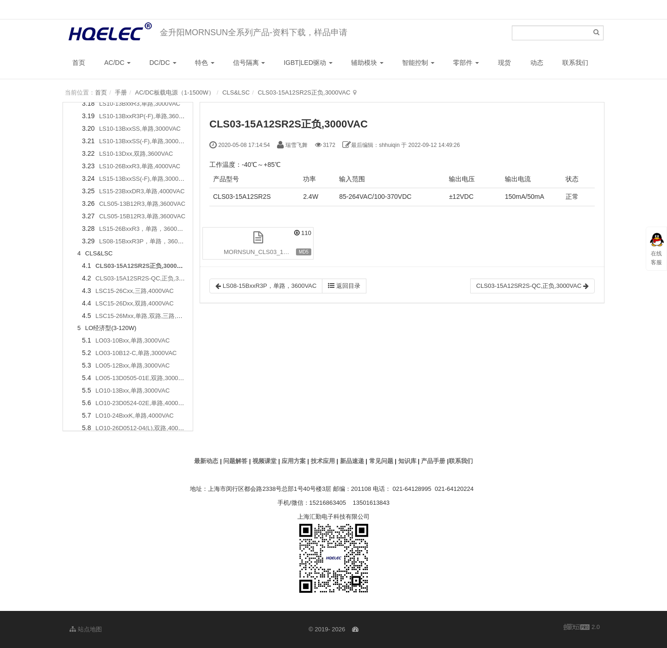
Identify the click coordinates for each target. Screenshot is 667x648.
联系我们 (575, 62)
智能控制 (418, 62)
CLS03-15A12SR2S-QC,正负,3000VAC (148, 278)
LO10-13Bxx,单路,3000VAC (132, 390)
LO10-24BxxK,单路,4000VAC (134, 415)
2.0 (582, 627)
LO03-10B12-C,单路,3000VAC (135, 352)
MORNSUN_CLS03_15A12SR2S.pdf (269, 251)
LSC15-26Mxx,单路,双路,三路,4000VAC (148, 315)
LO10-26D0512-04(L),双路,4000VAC (144, 428)
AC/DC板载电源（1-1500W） (174, 92)
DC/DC (162, 62)
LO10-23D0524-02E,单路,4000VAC (142, 403)
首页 (78, 62)
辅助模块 (367, 62)
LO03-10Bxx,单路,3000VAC (132, 340)
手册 (121, 92)
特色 (204, 62)
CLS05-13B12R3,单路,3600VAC (142, 203)
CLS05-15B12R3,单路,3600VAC (142, 216)
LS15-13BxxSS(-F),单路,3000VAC (144, 178)
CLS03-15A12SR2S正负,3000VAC (304, 92)
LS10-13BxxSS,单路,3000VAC (140, 128)
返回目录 (344, 285)
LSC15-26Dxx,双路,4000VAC (134, 303)
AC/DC (117, 62)
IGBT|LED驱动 (307, 62)
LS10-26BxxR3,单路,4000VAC (139, 166)
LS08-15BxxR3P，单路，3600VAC (146, 241)
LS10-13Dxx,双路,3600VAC (136, 153)
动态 (536, 62)
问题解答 (235, 460)
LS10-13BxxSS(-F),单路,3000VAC (144, 141)
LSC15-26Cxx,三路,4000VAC (134, 290)
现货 (504, 62)
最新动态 (206, 460)
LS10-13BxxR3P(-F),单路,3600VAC (146, 116)
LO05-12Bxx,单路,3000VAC (132, 365)
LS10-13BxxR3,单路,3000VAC (139, 103)
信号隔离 (249, 62)
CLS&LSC (236, 92)
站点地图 (85, 629)
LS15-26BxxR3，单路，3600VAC (144, 228)
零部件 (466, 62)
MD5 (303, 251)
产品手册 (433, 460)
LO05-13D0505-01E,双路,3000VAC (142, 378)
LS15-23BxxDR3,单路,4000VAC (142, 191)
